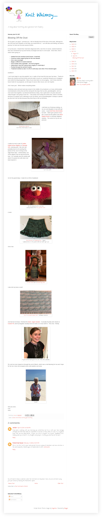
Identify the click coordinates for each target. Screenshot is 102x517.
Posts (11, 497)
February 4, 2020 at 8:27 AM (31, 443)
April (74, 56)
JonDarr (15, 428)
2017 (72, 51)
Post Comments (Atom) (21, 486)
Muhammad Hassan (18, 443)
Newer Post (11, 483)
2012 (72, 71)
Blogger (66, 508)
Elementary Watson (24, 126)
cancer (13, 417)
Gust (25, 315)
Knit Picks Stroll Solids (56, 111)
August (75, 54)
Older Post (60, 483)
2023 (73, 44)
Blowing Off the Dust (78, 58)
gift (27, 417)
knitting (30, 417)
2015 (72, 64)
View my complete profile (83, 84)
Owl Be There (30, 282)
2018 (72, 49)
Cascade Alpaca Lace (33, 315)
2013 (72, 69)
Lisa (80, 78)
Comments (12, 500)
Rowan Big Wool (41, 282)
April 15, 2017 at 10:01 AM (24, 428)
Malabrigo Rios (37, 240)
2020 (73, 47)
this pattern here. (40, 207)
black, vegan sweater (34, 322)
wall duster (47, 447)
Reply (14, 437)
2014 (72, 66)
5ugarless (54, 508)
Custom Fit (11, 323)
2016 (72, 62)
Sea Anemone (29, 240)
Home (36, 483)
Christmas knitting (21, 417)
